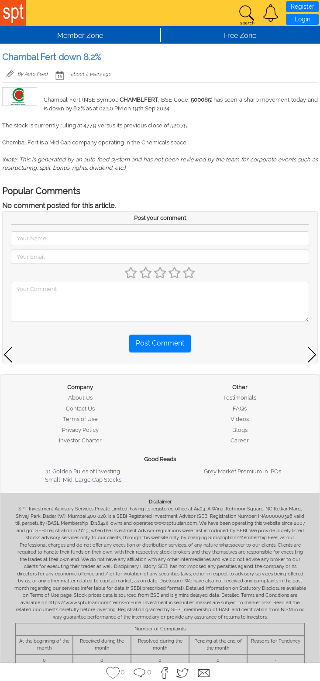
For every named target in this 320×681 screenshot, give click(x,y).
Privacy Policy (80, 430)
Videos (240, 419)
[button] (270, 13)
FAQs (240, 408)
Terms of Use (80, 419)
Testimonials (239, 397)
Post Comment (160, 343)
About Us (80, 397)
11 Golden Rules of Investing (83, 471)
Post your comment (160, 218)
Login (302, 19)
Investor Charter (80, 440)
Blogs (240, 430)
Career (240, 440)
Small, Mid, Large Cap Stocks (83, 479)
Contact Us (80, 408)
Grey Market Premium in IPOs (242, 471)
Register (302, 6)
